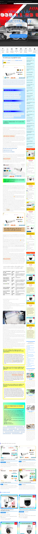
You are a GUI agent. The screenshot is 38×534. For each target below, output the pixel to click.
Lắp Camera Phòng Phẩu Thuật (30, 91)
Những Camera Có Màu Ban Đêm (15, 94)
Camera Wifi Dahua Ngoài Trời (16, 108)
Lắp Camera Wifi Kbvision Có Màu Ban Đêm (9, 103)
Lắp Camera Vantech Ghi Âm (21, 55)
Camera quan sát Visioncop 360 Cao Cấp (30, 126)
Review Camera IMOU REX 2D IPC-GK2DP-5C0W (15, 426)
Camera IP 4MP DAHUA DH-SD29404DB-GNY (31, 283)
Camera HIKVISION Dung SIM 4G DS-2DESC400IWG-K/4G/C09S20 (7, 510)
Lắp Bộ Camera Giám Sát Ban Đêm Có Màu (9, 115)
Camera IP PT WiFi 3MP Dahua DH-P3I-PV (30, 325)
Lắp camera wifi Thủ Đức (28, 1)
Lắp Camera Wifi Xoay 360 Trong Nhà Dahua (30, 132)
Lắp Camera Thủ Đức (11, 1)
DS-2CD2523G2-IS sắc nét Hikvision (30, 184)
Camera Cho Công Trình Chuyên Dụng (30, 96)
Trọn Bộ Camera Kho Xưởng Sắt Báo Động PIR (12, 432)
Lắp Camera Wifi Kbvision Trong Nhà (8, 105)
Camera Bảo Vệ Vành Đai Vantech (30, 69)
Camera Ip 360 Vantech (30, 141)
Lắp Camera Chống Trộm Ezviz (7, 108)
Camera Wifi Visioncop (16, 105)
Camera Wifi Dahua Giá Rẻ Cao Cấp (30, 108)
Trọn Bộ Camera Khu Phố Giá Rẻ (17, 433)
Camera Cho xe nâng (29, 82)
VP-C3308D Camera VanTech (6, 482)
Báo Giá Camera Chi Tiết (7, 94)
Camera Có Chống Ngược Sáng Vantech (30, 64)
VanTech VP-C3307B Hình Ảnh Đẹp (25, 482)
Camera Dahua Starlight (30, 72)
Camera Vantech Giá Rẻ (13, 55)
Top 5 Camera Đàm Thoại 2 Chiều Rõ (8, 96)
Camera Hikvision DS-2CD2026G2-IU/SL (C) (30, 234)
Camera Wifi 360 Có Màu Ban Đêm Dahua (31, 103)
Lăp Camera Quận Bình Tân (13, 429)
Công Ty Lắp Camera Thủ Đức (19, 1)
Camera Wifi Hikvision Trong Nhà (30, 112)
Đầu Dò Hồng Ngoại (29, 74)
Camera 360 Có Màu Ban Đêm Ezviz (30, 138)
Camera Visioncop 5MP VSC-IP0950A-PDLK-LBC (27, 509)
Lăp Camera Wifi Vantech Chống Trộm (30, 121)
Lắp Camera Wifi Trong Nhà (30, 123)
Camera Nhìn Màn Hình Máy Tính (30, 99)
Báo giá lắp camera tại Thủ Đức (18, 35)
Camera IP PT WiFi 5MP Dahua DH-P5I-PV (30, 303)
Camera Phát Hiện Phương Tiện (30, 77)
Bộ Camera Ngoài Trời (18, 115)
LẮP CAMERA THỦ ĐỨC (3, 3)
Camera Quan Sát (5, 55)
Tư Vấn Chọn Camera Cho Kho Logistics (30, 85)
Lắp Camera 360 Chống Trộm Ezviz (31, 144)
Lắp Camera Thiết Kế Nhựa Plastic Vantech (30, 61)
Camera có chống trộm (30, 93)
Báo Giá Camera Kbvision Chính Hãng (30, 395)
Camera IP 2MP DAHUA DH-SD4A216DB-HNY (31, 262)
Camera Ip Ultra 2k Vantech (30, 66)
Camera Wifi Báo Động (18, 103)
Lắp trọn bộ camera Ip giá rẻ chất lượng (8, 117)
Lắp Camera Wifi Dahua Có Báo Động (30, 115)
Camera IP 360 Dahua (30, 146)
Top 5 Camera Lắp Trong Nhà (17, 96)
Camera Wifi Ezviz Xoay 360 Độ (30, 135)
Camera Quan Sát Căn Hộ (30, 429)
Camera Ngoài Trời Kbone (30, 105)
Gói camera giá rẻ (5, 492)
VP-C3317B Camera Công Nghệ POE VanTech (12, 57)
